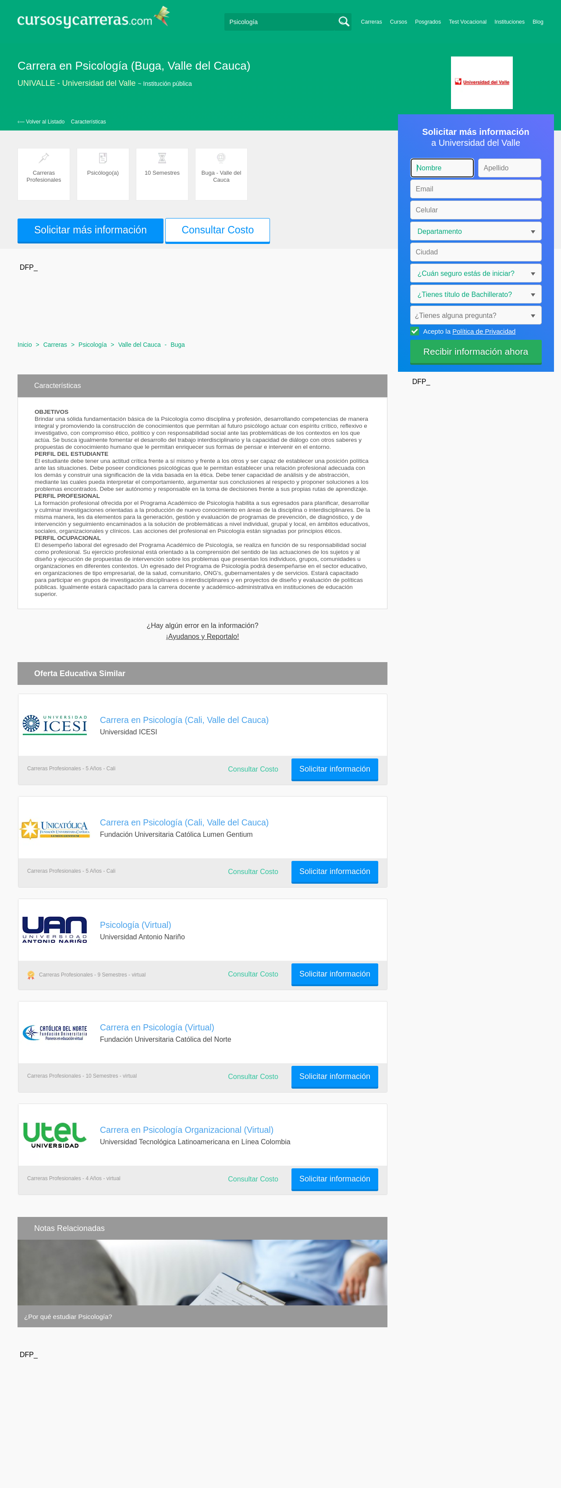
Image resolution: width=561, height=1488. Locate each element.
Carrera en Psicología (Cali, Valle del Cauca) (184, 720)
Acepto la (468, 331)
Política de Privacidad (483, 331)
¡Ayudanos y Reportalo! (202, 636)
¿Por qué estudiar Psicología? (68, 1316)
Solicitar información (334, 769)
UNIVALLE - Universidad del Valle (76, 83)
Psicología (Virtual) (135, 925)
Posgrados (428, 22)
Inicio (25, 344)
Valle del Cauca (139, 344)
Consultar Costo (217, 230)
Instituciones (509, 22)
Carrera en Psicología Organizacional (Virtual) (186, 1130)
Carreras (371, 22)
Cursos (398, 22)
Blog (538, 22)
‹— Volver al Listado (41, 122)
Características (88, 122)
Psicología (92, 344)
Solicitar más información (90, 230)
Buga (177, 344)
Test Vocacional (467, 22)
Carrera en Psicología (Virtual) (157, 1027)
